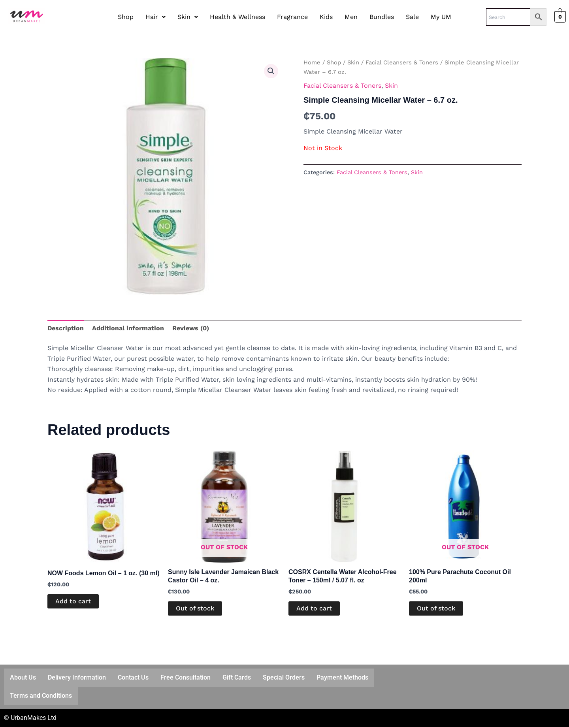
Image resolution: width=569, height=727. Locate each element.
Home (311, 62)
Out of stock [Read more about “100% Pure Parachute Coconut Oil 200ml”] (436, 608)
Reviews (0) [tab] (190, 328)
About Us (23, 677)
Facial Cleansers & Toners (402, 62)
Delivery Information (77, 677)
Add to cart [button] (73, 601)
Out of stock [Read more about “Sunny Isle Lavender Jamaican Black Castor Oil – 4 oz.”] (195, 608)
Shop (126, 17)
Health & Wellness (237, 17)
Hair (155, 17)
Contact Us (133, 677)
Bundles (381, 17)
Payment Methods (342, 677)
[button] (155, 17)
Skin (187, 17)
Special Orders (284, 677)
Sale (412, 17)
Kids (326, 17)
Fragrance (292, 17)
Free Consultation (185, 677)
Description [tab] (65, 328)
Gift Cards (236, 677)
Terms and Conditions (41, 695)
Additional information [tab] (128, 328)
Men (351, 17)
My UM (441, 17)
